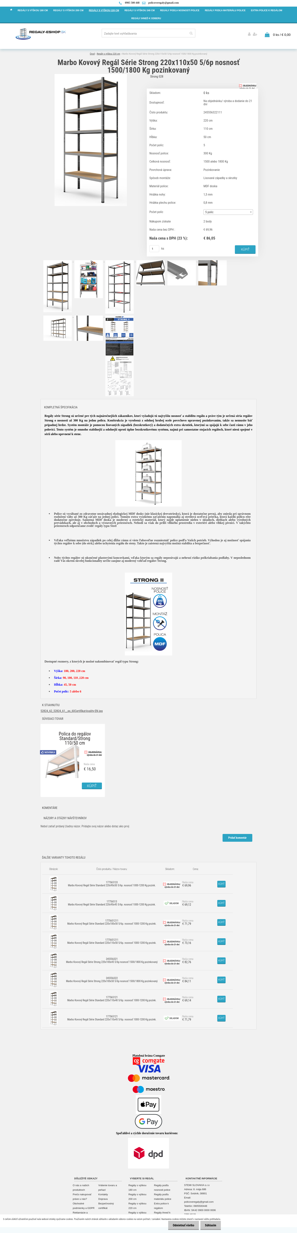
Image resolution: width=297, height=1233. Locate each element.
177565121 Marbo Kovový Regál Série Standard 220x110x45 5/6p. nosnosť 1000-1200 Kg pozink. (111, 1017)
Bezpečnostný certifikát (106, 1205)
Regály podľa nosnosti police (162, 1187)
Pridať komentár (237, 837)
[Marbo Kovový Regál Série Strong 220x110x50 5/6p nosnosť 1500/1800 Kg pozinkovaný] (91, 74)
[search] (191, 33)
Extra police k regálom (161, 1205)
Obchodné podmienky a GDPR (84, 1205)
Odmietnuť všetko (183, 1225)
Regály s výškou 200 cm (137, 1196)
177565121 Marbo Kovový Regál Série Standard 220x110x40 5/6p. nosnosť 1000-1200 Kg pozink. (111, 998)
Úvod (92, 53)
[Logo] (41, 33)
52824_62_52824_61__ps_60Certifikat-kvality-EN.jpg (72, 710)
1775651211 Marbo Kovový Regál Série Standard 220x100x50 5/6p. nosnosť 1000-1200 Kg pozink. (111, 922)
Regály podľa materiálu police (162, 1196)
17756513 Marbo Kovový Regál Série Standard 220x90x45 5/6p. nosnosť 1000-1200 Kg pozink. (112, 902)
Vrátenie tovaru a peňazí (107, 1187)
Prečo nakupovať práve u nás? (82, 1196)
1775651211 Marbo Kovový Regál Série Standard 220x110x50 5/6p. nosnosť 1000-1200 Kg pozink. (111, 941)
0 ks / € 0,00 (282, 34)
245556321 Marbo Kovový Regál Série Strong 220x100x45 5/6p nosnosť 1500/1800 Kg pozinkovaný (112, 960)
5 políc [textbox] (209, 212)
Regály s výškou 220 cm (108, 53)
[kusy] (154, 248)
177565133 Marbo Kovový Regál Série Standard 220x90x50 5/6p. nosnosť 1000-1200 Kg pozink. (112, 883)
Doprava (103, 1198)
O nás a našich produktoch (81, 1187)
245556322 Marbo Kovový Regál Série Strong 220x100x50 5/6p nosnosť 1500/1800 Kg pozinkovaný (112, 979)
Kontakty (103, 1193)
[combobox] (228, 211)
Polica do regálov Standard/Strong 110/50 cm (75, 734)
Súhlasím (210, 1225)
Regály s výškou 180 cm (137, 1187)
